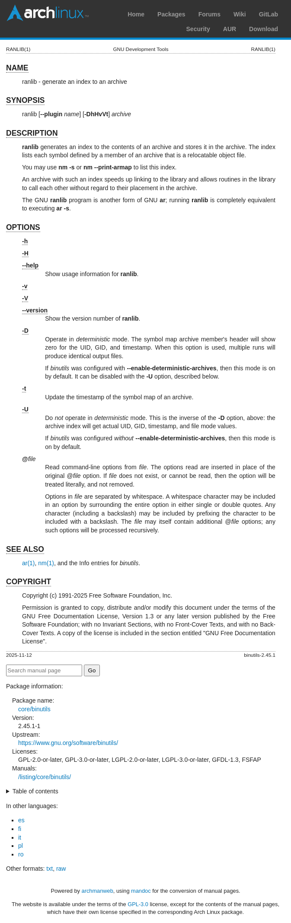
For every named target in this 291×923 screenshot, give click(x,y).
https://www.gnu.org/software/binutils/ (68, 742)
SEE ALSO (25, 549)
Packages (171, 14)
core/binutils (34, 709)
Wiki (239, 14)
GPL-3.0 (138, 904)
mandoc (141, 891)
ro (20, 854)
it (19, 837)
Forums (209, 14)
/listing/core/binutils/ (44, 776)
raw (61, 868)
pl (20, 845)
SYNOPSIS (25, 100)
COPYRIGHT (28, 581)
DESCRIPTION (32, 133)
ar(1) (28, 563)
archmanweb (97, 891)
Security (198, 28)
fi (19, 828)
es (21, 820)
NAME (17, 68)
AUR (229, 28)
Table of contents (35, 791)
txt (49, 868)
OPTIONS (23, 227)
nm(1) (46, 563)
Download (263, 28)
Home (136, 14)
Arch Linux (47, 13)
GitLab (268, 14)
